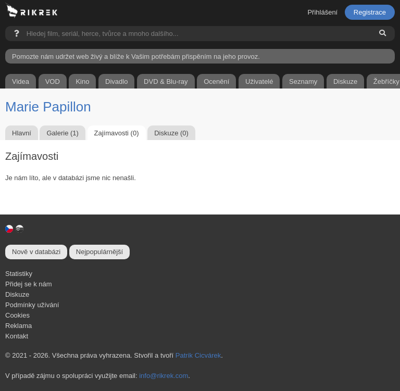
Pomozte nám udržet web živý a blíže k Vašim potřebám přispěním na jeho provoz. (136, 56)
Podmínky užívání (32, 305)
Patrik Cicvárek (198, 355)
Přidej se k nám (28, 284)
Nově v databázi (36, 252)
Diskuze (17, 294)
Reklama (18, 326)
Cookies (17, 315)
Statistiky (18, 274)
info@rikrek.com (163, 376)
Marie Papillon (48, 107)
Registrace (370, 12)
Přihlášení (322, 12)
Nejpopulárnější (99, 252)
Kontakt (16, 336)
